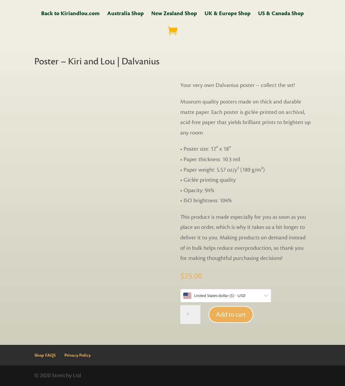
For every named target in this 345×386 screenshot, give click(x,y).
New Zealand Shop (174, 14)
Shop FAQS (45, 355)
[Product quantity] (190, 314)
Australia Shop (125, 14)
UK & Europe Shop (228, 14)
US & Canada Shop (281, 14)
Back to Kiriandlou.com (70, 14)
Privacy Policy (77, 355)
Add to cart (231, 314)
